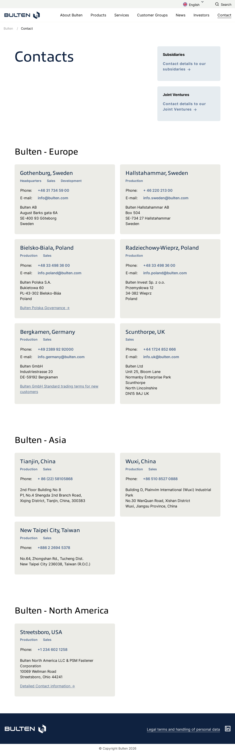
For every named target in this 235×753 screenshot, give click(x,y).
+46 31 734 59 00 (53, 190)
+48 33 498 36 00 (54, 265)
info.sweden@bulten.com (165, 197)
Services (121, 15)
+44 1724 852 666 (159, 349)
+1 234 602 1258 (52, 649)
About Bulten (71, 15)
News (180, 15)
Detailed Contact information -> (47, 685)
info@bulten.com (53, 197)
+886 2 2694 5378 (54, 547)
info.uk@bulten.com (161, 356)
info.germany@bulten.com (61, 356)
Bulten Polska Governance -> (45, 307)
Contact (224, 15)
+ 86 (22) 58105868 (55, 478)
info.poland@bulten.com (59, 272)
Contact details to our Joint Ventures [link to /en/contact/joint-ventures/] (184, 106)
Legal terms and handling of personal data (183, 729)
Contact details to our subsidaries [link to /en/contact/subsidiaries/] (184, 66)
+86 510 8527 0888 (160, 478)
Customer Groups (152, 15)
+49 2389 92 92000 (56, 349)
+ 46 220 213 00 (158, 190)
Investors (201, 15)
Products (98, 15)
